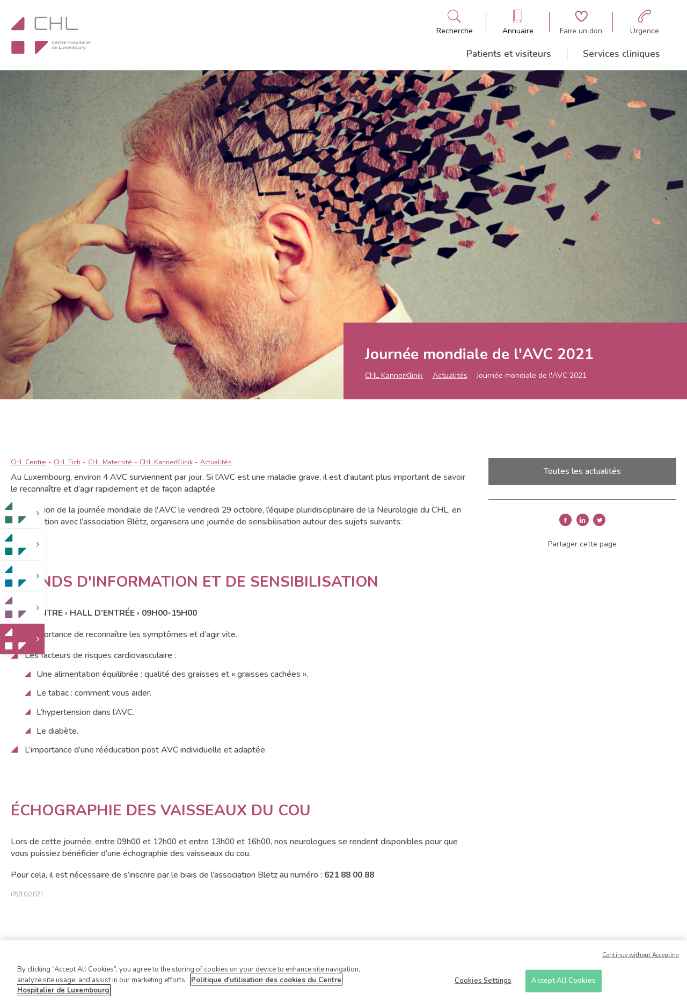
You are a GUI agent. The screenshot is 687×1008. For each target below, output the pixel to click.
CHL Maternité (110, 462)
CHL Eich (67, 462)
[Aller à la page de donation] (581, 22)
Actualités (450, 375)
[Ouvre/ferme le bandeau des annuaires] (517, 22)
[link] (22, 513)
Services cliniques (621, 53)
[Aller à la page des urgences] (644, 22)
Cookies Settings (483, 984)
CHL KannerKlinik (394, 375)
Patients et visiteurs (508, 53)
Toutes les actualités (582, 471)
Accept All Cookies (563, 984)
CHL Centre (28, 462)
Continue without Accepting (640, 959)
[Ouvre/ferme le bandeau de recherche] (454, 22)
